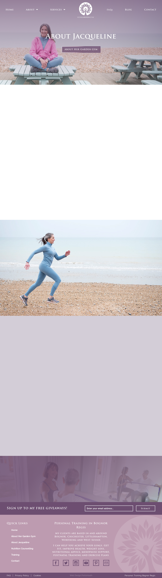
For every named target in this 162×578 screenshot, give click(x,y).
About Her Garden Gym (81, 49)
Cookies (37, 575)
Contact (150, 10)
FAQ (9, 575)
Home (10, 10)
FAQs (110, 10)
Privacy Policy (22, 575)
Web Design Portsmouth (81, 575)
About (30, 10)
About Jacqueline (20, 542)
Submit (145, 509)
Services (56, 10)
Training (15, 555)
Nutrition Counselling (22, 548)
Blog (128, 10)
